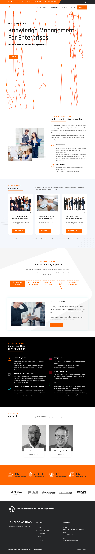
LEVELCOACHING (41, 7)
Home (39, 527)
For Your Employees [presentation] (49, 283)
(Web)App (40, 540)
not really (45, 231)
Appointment (54, 7)
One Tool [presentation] (60, 285)
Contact (61, 7)
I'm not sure (18, 231)
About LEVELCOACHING (44, 530)
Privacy (71, 7)
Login (82, 7)
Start (13, 56)
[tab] (17, 284)
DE (75, 7)
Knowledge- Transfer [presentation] (17, 283)
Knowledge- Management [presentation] (33, 283)
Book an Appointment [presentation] (72, 283)
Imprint (66, 7)
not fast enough (73, 231)
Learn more (56, 325)
